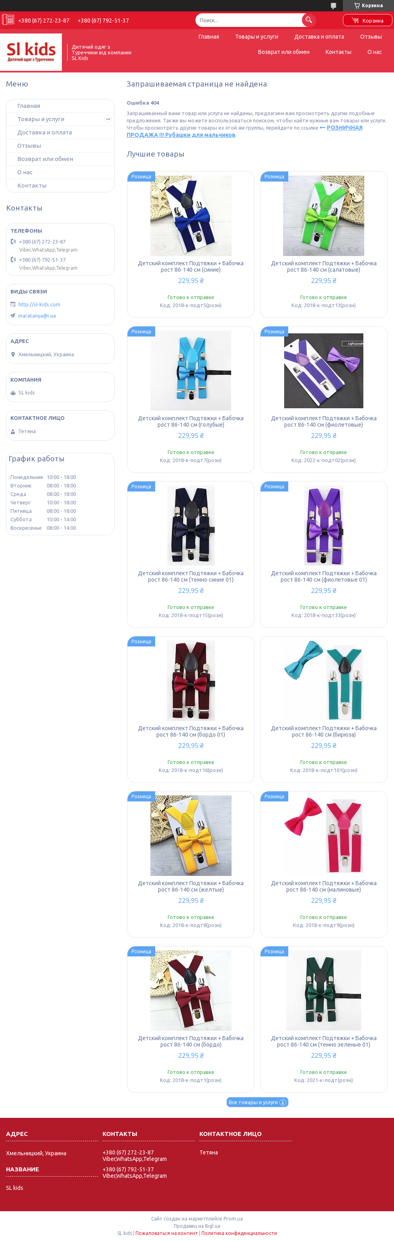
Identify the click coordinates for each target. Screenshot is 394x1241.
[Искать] (309, 20)
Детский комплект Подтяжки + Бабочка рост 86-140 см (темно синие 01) (191, 576)
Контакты (338, 52)
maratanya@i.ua (37, 315)
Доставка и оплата (319, 36)
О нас (374, 52)
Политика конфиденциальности (239, 1233)
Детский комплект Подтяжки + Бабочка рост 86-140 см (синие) (191, 266)
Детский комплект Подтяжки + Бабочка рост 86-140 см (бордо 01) (191, 731)
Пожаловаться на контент (166, 1233)
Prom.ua (233, 1218)
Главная (209, 36)
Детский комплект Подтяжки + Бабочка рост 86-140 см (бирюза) (324, 731)
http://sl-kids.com (39, 304)
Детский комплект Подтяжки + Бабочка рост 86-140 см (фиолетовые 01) (324, 576)
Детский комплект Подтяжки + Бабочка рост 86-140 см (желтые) (191, 886)
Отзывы (371, 36)
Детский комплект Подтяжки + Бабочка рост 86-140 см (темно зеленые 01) (324, 1041)
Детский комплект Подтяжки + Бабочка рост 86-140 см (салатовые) (324, 266)
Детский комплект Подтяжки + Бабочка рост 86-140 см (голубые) (191, 421)
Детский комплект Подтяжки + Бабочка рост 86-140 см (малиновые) (324, 886)
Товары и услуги (256, 36)
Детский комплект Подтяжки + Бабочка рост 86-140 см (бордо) (191, 1041)
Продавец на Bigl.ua (197, 1226)
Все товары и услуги (253, 1102)
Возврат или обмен (284, 52)
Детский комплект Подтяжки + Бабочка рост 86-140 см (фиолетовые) (324, 421)
